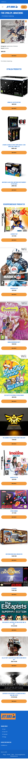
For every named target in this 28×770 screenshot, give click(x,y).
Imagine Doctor (14, 477)
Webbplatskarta (14, 756)
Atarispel (5, 734)
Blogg (4, 736)
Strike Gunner (14, 511)
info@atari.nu (3, 1)
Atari (4, 729)
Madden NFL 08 (14, 288)
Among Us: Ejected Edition (14, 102)
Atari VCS (5, 731)
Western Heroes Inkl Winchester (14, 554)
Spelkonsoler (10, 46)
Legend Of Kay (14, 234)
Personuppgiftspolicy (20, 754)
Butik (23, 7)
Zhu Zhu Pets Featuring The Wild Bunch (14, 395)
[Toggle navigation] (2, 7)
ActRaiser (14, 588)
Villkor (12, 754)
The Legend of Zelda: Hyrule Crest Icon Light (14, 437)
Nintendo (15, 46)
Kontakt (8, 754)
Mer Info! (14, 55)
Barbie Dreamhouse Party (14, 342)
